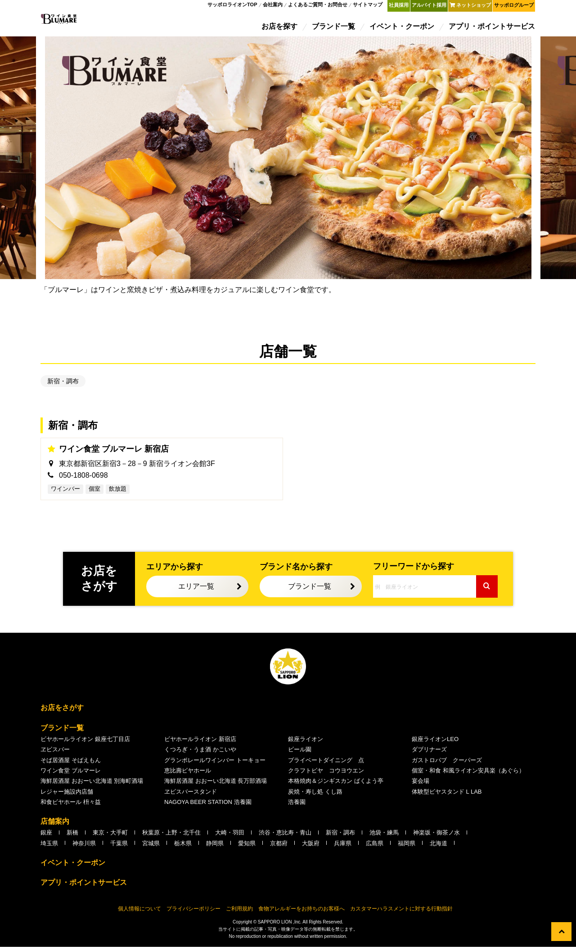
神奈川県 (84, 846)
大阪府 (311, 846)
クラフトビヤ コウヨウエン (326, 773)
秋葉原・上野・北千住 (171, 835)
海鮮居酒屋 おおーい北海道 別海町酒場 (91, 784)
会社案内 (273, 6)
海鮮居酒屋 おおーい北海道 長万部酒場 (215, 784)
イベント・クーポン (402, 28)
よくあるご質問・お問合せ (318, 6)
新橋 (72, 835)
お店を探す (280, 28)
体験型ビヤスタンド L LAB (447, 794)
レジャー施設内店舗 (66, 794)
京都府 (279, 846)
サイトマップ (368, 6)
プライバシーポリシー (193, 912)
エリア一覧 (196, 589)
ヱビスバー (55, 752)
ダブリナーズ (429, 752)
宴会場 (420, 784)
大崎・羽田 (229, 835)
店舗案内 (54, 824)
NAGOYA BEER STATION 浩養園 (208, 805)
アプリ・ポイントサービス (492, 28)
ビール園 (299, 752)
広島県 (374, 846)
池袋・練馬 (384, 835)
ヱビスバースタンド (190, 794)
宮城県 (151, 846)
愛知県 (247, 846)
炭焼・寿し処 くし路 (315, 794)
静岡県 (215, 846)
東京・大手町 (110, 835)
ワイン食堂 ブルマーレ (70, 773)
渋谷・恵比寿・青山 (285, 835)
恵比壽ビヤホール (187, 773)
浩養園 (297, 805)
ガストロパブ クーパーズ (447, 762)
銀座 (46, 835)
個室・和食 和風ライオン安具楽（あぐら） (468, 773)
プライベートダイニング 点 (326, 762)
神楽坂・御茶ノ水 (436, 835)
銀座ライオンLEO (435, 742)
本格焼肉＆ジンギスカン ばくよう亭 (335, 784)
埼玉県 (49, 846)
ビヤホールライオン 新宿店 (200, 742)
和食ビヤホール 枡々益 (70, 805)
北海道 (438, 846)
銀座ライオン (305, 742)
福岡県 (406, 846)
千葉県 (119, 846)
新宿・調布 (63, 384)
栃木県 (183, 846)
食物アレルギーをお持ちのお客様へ (301, 912)
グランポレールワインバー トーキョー (215, 762)
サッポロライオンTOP (232, 6)
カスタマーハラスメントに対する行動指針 (401, 912)
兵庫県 (342, 846)
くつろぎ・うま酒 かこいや (200, 752)
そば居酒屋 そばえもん (70, 762)
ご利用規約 (239, 912)
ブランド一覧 (334, 28)
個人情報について (139, 912)
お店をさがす (62, 711)
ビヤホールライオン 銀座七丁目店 (85, 742)
